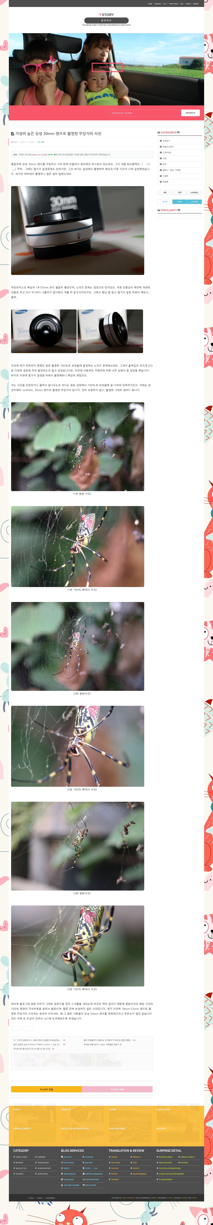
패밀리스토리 (167, 147)
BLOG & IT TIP (21, 1192)
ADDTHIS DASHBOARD (94, 1197)
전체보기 (165, 141)
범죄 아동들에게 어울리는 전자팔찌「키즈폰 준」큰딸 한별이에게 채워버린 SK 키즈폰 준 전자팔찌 (108, 1040)
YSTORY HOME (107, 67)
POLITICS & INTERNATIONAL (170, 1192)
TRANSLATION (43, 1186)
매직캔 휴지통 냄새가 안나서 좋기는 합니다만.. (32, 1049)
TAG (164, 4)
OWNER (196, 4)
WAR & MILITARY (165, 1186)
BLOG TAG (68, 1181)
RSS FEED (89, 1186)
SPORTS (114, 1197)
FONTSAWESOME (92, 1203)
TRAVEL (114, 1181)
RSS (182, 4)
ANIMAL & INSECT (188, 1181)
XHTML (88, 1192)
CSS (95, 1192)
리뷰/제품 (40, 142)
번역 (163, 164)
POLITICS (114, 1192)
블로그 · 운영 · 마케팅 (170, 170)
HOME (150, 4)
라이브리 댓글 (117, 1097)
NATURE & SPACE (165, 1181)
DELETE (67, 1192)
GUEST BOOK (173, 4)
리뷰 (163, 158)
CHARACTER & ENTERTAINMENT (171, 1197)
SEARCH (190, 113)
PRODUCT (137, 1181)
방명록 (164, 182)
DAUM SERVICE (70, 1197)
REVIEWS (19, 1186)
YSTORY (170, 1221)
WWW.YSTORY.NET (128, 1221)
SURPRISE (165, 153)
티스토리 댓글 (46, 1097)
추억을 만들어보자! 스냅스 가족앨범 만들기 (101, 1045)
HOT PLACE (115, 1186)
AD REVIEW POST (44, 1192)
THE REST (20, 1197)
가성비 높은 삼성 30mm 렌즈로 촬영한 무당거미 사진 (58, 134)
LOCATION (89, 1181)
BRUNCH (158, 4)
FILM (135, 1186)
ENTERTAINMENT (139, 1197)
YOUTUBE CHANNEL (72, 1209)
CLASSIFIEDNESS (165, 1203)
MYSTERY (184, 1186)
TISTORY (154, 1221)
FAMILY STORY (21, 1181)
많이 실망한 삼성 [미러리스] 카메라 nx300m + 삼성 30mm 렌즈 (38, 1045)
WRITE (188, 4)
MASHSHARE (69, 1203)
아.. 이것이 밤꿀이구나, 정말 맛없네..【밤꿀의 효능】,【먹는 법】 (38, 1040)
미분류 (164, 176)
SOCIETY (136, 1192)
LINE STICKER (90, 1209)
